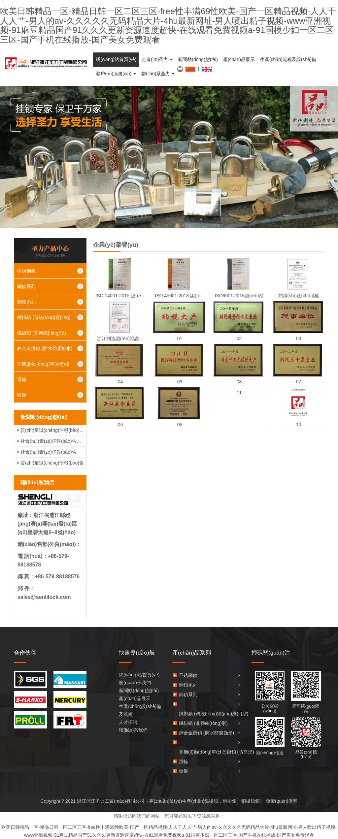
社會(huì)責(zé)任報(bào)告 (46, 452)
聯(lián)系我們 (133, 730)
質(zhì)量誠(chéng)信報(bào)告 (50, 463)
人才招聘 (128, 722)
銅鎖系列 (26, 302)
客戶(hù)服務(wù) (116, 73)
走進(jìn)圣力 (157, 59)
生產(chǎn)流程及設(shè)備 (288, 59)
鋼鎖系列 (26, 286)
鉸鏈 (21, 395)
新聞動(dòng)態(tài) (198, 59)
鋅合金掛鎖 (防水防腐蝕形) (44, 348)
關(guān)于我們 (135, 682)
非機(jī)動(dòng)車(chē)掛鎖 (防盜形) (54, 364)
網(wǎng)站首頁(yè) (116, 59)
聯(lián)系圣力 (158, 73)
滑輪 (21, 379)
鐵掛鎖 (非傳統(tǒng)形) (41, 333)
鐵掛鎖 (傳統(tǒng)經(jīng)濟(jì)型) (51, 317)
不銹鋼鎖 (26, 271)
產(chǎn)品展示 (239, 59)
